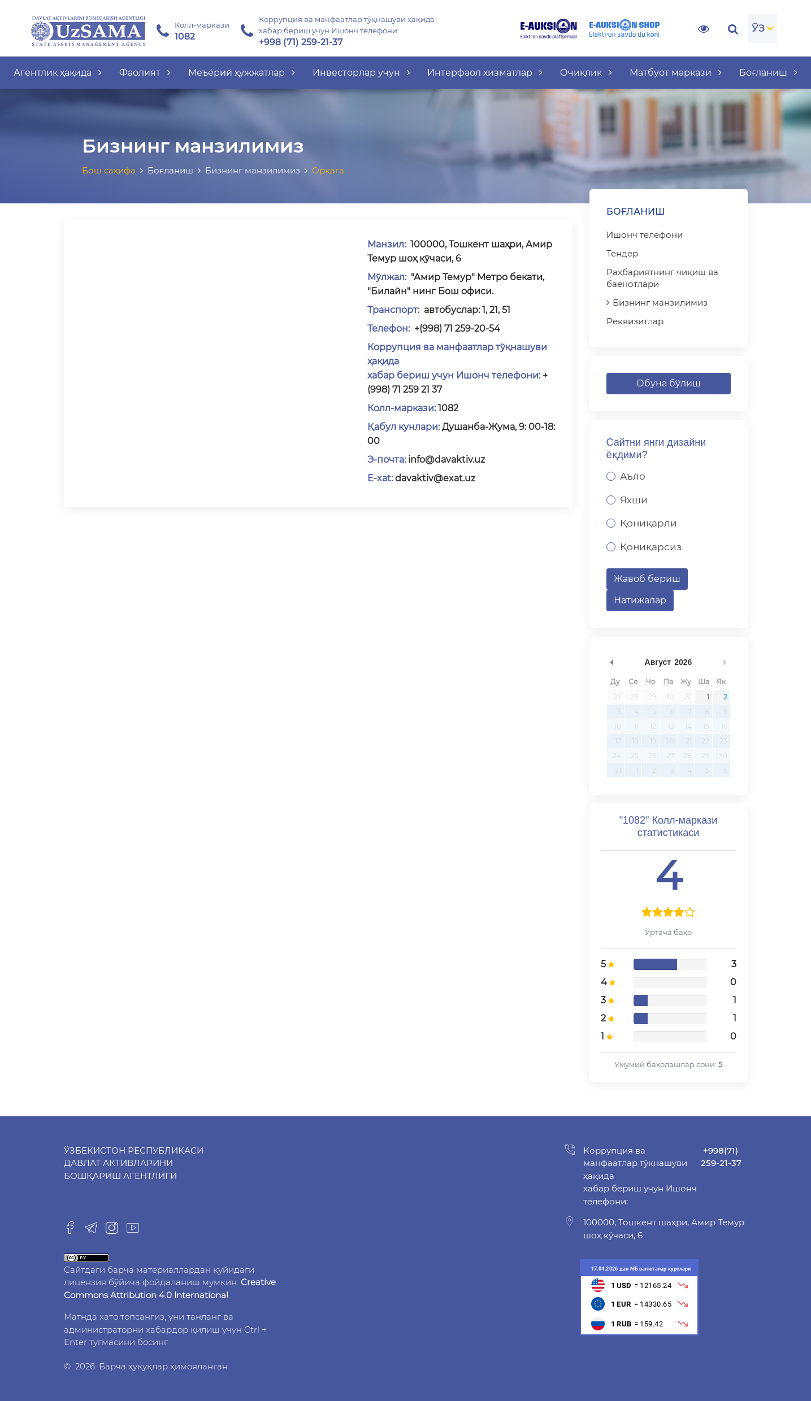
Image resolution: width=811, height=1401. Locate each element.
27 (617, 697)
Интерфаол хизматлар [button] (485, 72)
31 (689, 697)
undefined (612, 662)
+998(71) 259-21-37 (721, 1157)
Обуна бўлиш (668, 383)
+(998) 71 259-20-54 (456, 328)
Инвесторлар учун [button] (361, 72)
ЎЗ (758, 28)
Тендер (622, 253)
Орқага (328, 170)
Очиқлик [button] (586, 72)
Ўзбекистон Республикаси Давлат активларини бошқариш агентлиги (133, 1163)
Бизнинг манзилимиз (660, 302)
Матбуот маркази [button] (676, 72)
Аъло (632, 476)
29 (652, 697)
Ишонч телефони (644, 234)
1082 (447, 408)
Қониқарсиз (651, 546)
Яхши (634, 500)
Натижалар (640, 600)
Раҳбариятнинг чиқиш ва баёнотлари (662, 278)
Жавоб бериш (647, 578)
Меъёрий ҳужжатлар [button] (241, 72)
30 (670, 697)
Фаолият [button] (145, 72)
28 (634, 697)
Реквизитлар (634, 321)
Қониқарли (648, 523)
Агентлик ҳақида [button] (58, 72)
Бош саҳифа (109, 170)
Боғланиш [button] (768, 72)
